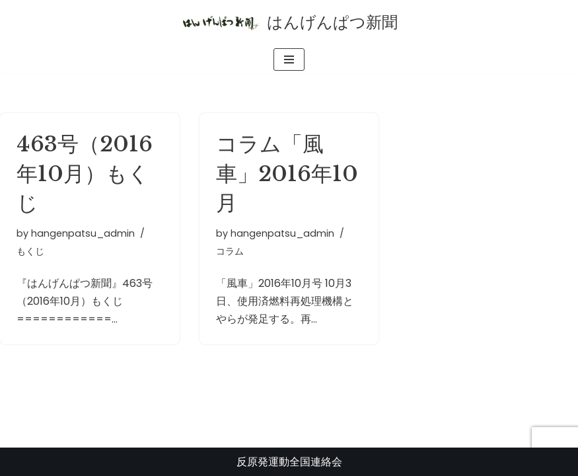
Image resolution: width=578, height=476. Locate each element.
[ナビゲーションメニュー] (289, 59)
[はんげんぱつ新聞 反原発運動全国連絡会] (289, 22)
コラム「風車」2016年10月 (287, 174)
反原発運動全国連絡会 (289, 461)
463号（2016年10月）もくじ (85, 174)
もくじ (30, 251)
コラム (230, 251)
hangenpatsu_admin (83, 233)
